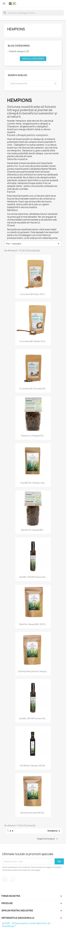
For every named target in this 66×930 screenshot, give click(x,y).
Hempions (16, 29)
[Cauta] (33, 13)
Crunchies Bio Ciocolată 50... (33, 388)
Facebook (4, 879)
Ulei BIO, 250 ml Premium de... (33, 718)
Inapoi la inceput (48, 839)
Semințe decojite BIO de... (33, 812)
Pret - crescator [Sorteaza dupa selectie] (33, 243)
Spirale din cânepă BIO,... (33, 530)
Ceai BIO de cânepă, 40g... (33, 482)
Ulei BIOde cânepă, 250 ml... (33, 765)
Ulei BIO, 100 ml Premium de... (33, 577)
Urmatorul (54, 831)
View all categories (33, 58)
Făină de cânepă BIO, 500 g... (33, 624)
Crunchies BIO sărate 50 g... (33, 341)
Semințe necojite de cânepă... (33, 671)
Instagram (12, 879)
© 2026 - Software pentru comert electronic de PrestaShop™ (26, 925)
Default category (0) (19, 51)
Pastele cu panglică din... (33, 435)
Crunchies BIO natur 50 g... (33, 294)
